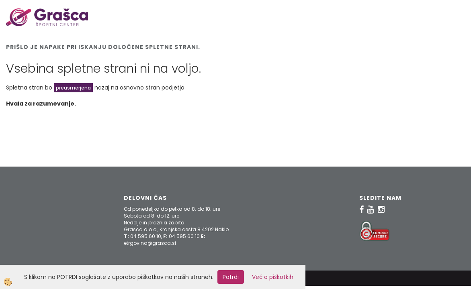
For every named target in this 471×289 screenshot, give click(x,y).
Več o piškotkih (272, 277)
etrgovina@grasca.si (150, 243)
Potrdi (231, 277)
